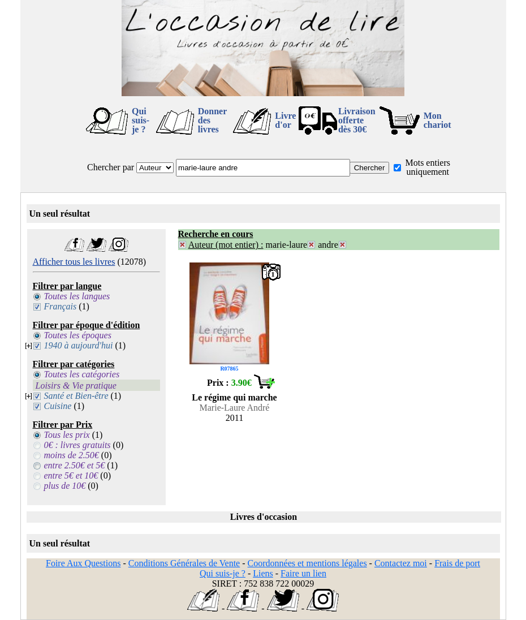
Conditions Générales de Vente (184, 563)
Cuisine (58, 406)
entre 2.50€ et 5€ (74, 465)
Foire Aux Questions (83, 563)
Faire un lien (303, 573)
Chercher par (110, 167)
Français (60, 306)
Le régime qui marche (234, 397)
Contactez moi (400, 563)
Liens (263, 573)
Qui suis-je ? (140, 120)
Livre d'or (285, 120)
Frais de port (457, 563)
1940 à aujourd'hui (78, 345)
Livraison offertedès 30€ (357, 120)
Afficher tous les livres (74, 261)
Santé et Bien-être (76, 396)
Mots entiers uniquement (427, 167)
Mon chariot (437, 120)
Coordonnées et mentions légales (307, 563)
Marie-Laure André (235, 407)
